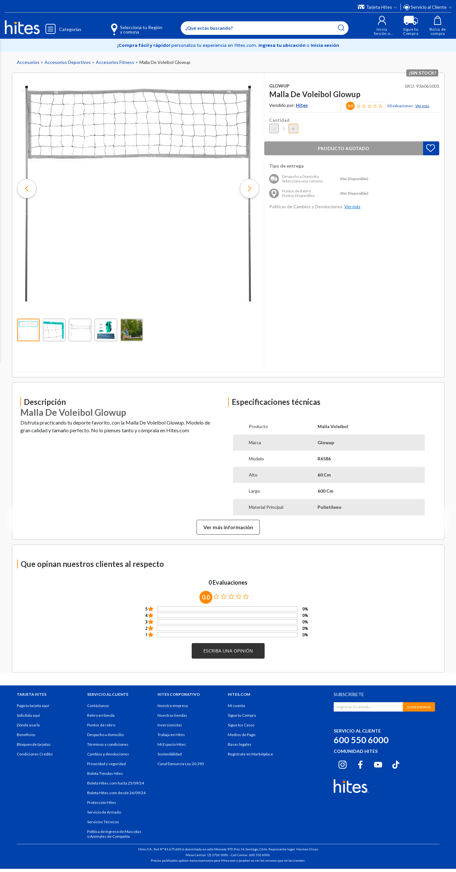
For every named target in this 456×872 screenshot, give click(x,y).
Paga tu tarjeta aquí (33, 705)
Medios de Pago (241, 734)
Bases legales (239, 744)
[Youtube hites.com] (378, 763)
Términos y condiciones (107, 744)
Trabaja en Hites (171, 734)
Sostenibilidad (169, 754)
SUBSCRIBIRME (419, 707)
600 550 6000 (361, 739)
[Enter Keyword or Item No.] (264, 28)
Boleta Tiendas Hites (105, 773)
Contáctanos (98, 705)
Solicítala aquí (28, 715)
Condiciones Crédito (35, 754)
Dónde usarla (28, 725)
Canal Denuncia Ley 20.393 (180, 763)
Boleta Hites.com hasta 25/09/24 (115, 783)
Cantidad (279, 120)
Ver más (422, 105)
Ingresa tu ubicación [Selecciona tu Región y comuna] (282, 45)
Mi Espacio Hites (171, 744)
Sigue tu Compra (242, 715)
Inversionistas (169, 725)
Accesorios (28, 62)
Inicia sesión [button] (325, 45)
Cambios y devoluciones (108, 754)
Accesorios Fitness (115, 62)
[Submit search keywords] (341, 28)
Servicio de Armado (104, 812)
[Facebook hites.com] (360, 763)
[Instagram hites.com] (343, 763)
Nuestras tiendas (172, 715)
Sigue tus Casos (241, 725)
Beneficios (26, 734)
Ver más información (228, 527)
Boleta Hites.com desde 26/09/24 (116, 792)
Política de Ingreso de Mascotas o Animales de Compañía (114, 834)
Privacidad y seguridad (106, 763)
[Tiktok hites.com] (396, 763)
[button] (382, 26)
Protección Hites (101, 802)
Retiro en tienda (101, 715)
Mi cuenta (236, 705)
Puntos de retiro (101, 725)
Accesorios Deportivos (68, 62)
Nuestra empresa (172, 705)
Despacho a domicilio (105, 734)
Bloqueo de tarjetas (34, 744)
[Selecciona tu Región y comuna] (127, 26)
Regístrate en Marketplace (250, 754)
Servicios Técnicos (103, 821)
